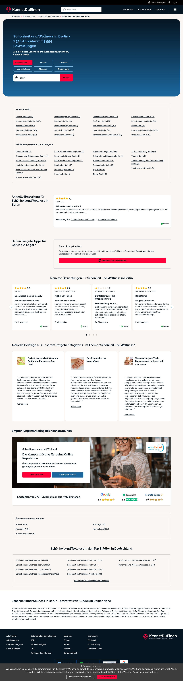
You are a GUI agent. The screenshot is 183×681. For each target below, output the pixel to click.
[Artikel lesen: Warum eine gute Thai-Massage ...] (128, 365)
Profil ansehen (27, 322)
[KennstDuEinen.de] (23, 9)
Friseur (21, 524)
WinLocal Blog (94, 644)
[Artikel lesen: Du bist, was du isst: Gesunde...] (21, 365)
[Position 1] (86, 335)
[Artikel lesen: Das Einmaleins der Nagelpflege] (77, 365)
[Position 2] (89, 335)
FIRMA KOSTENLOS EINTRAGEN (112, 260)
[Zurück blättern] (11, 307)
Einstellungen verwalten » (145, 672)
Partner (67, 644)
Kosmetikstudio (25, 533)
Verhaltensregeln (38, 644)
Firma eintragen (13, 649)
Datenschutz (36, 636)
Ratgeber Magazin (14, 644)
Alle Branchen (144, 9)
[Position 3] (93, 335)
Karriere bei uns (95, 649)
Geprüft (166, 224)
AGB (32, 640)
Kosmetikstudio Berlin (107, 219)
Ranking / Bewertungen (41, 653)
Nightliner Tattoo (63, 296)
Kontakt (67, 649)
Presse (67, 640)
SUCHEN (66, 78)
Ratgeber (160, 9)
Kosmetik (22, 529)
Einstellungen (50, 636)
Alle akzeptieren (107, 677)
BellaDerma (141, 296)
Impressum (92, 636)
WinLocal (92, 640)
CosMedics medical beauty (83, 219)
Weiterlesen (22, 404)
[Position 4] (96, 335)
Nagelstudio (101, 529)
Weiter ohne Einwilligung (80, 677)
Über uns (68, 636)
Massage (99, 524)
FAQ (32, 649)
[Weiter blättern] (171, 307)
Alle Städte (128, 9)
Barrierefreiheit (70, 653)
